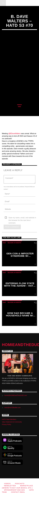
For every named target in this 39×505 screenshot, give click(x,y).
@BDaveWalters (14, 133)
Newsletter (10, 486)
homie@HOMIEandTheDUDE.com (15, 395)
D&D (19, 106)
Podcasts (19, 483)
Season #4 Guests (14, 243)
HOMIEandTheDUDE (19, 3)
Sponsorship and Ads (14, 490)
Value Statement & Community (12, 422)
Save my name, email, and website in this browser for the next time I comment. (22, 218)
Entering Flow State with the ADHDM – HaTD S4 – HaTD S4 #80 (19, 286)
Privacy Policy (6, 424)
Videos (7, 483)
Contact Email (18, 492)
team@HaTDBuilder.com (12, 407)
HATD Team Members (9, 419)
